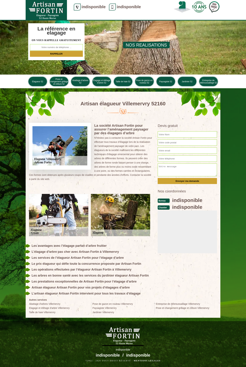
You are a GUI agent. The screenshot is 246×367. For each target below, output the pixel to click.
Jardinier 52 (187, 81)
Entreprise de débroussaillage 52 (208, 81)
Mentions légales (147, 360)
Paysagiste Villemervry (104, 308)
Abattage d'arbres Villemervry (44, 304)
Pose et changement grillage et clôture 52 (59, 81)
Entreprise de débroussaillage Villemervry (178, 304)
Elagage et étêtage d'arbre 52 (101, 81)
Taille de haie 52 (123, 81)
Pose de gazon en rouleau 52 (144, 81)
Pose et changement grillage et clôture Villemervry (182, 308)
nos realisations (146, 45)
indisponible (93, 6)
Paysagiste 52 (165, 81)
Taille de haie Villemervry (42, 312)
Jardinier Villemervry (103, 312)
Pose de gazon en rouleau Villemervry (112, 304)
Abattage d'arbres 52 (80, 81)
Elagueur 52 (37, 81)
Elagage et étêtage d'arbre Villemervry (49, 308)
